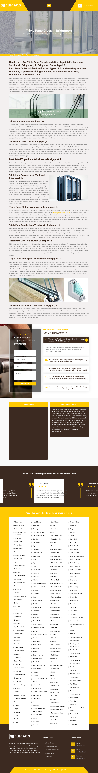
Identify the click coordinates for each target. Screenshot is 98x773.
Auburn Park (18, 558)
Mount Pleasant (56, 587)
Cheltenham (18, 671)
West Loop (73, 670)
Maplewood (54, 546)
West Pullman (74, 677)
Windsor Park (74, 714)
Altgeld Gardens (19, 525)
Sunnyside (73, 604)
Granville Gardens (38, 627)
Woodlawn (73, 720)
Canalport (17, 654)
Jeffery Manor (37, 688)
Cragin (16, 708)
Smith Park (73, 542)
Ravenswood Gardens (58, 706)
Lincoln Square (37, 725)
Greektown (36, 638)
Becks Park (17, 579)
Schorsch (73, 532)
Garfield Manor (37, 604)
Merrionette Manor (57, 559)
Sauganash (73, 529)
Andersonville (18, 529)
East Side (35, 539)
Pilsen (53, 675)
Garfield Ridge (37, 607)
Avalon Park (18, 569)
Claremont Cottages (20, 685)
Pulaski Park (55, 696)
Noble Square (55, 610)
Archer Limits (18, 545)
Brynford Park (18, 633)
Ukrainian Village (75, 621)
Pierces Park (55, 668)
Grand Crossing (37, 624)
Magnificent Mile (56, 539)
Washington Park (75, 640)
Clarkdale (17, 688)
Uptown (72, 630)
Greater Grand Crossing (40, 634)
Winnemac (73, 717)
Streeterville (73, 597)
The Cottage (73, 610)
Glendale (35, 614)
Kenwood (35, 702)
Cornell (16, 702)
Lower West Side (56, 535)
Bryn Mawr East (19, 627)
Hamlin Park (36, 641)
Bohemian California (20, 596)
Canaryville (17, 657)
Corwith (16, 705)
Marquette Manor (56, 549)
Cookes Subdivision (20, 698)
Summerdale (74, 600)
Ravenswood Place (57, 713)
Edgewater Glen (38, 552)
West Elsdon (74, 656)
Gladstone (36, 610)
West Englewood (75, 660)
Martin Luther (55, 552)
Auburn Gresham (19, 555)
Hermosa (35, 651)
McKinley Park (55, 556)
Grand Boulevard (38, 621)
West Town (73, 691)
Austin (16, 562)
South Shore (73, 583)
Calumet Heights (19, 650)
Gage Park (36, 590)
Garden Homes (37, 600)
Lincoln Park (36, 721)
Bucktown (17, 637)
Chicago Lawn (18, 678)
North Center (55, 614)
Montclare (54, 569)
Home (11, 55)
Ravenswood (55, 703)
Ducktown (36, 525)
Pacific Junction (56, 648)
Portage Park (55, 689)
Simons (72, 535)
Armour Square (18, 548)
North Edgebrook (56, 617)
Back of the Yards (19, 575)
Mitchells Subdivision (57, 566)
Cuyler (16, 715)
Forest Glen (36, 569)
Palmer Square (55, 651)
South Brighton (74, 549)
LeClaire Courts (37, 714)
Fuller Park (36, 580)
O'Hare (53, 634)
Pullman (53, 699)
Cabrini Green (18, 647)
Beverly (16, 593)
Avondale (17, 572)
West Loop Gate (75, 674)
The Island (73, 614)
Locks (53, 525)
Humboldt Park (37, 658)
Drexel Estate (37, 522)
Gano (34, 597)
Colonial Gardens (19, 695)
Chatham (17, 664)
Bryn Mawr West (19, 630)
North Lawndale (56, 621)
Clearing (16, 691)
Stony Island (73, 590)
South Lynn (73, 580)
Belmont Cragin (19, 586)
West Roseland (74, 687)
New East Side (55, 607)
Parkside (54, 658)
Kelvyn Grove (37, 695)
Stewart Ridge (74, 587)
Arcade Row (18, 538)
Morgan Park (55, 580)
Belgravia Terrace (19, 582)
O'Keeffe (54, 638)
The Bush (73, 607)
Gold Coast (36, 617)
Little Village (55, 522)
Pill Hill (53, 672)
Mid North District (56, 563)
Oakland (53, 641)
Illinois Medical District (39, 665)
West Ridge (73, 684)
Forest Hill (36, 573)
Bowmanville (18, 599)
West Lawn (73, 667)
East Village (36, 542)
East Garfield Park (38, 532)
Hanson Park (37, 645)
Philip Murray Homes (57, 665)
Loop (52, 532)
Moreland (54, 576)
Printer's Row (55, 692)
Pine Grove (54, 679)
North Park (54, 624)
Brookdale (17, 620)
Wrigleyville (73, 724)
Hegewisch (36, 648)
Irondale (35, 672)
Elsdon (35, 559)
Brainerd (16, 603)
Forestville (36, 576)
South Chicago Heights (77, 556)
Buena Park (17, 640)
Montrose (54, 573)
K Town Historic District (40, 691)
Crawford (17, 712)
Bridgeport (17, 55)
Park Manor (54, 655)
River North (54, 716)
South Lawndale (75, 573)
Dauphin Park (18, 719)
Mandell (53, 542)
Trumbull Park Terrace (76, 617)
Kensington (36, 698)
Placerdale (54, 682)
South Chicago (74, 552)
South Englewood (75, 569)
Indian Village (37, 668)
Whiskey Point (74, 697)
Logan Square (55, 529)
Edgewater (36, 549)
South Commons (75, 559)
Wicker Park (73, 701)
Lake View (36, 705)
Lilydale (35, 718)
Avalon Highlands (19, 565)
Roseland (73, 525)
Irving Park (36, 675)
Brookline (17, 623)
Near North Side (56, 590)
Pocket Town (55, 685)
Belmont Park (18, 589)
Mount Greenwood (57, 583)
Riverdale (54, 723)
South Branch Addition (76, 546)
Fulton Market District (39, 583)
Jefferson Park (37, 685)
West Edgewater (75, 653)
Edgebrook (36, 546)
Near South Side (56, 593)
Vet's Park (73, 633)
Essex (34, 566)
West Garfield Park (75, 663)
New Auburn (55, 600)
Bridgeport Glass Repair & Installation (49, 770)
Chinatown (17, 681)
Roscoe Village (74, 522)
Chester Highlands (19, 674)
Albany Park (18, 522)
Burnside (17, 644)
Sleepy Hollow (74, 539)
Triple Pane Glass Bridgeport (31, 55)
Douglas (16, 722)
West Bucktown (74, 650)
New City (54, 604)
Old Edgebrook (55, 645)
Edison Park (36, 556)
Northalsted (54, 627)
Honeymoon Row (38, 655)
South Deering (74, 563)
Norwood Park (55, 631)
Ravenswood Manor (57, 709)
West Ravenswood (75, 680)
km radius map (28, 432)
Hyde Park (36, 662)
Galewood (36, 593)
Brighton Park (18, 613)
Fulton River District (39, 587)
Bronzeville (17, 616)
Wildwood (73, 704)
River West (54, 720)
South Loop (73, 576)
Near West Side (56, 597)
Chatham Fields (19, 668)
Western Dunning (75, 694)
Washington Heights (76, 637)
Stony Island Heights (76, 593)
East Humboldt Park (39, 535)
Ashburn (16, 552)
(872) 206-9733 (89, 5)
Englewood (36, 563)
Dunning (35, 529)
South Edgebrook (75, 566)
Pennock (54, 662)
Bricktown (17, 606)
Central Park (18, 661)
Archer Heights (18, 541)
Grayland (35, 631)
